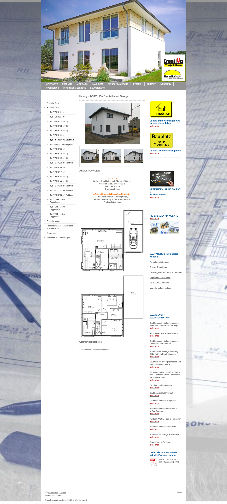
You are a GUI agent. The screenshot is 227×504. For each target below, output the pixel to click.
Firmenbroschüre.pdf (167, 459)
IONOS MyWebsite (74, 500)
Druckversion (51, 493)
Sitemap (63, 493)
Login (179, 492)
